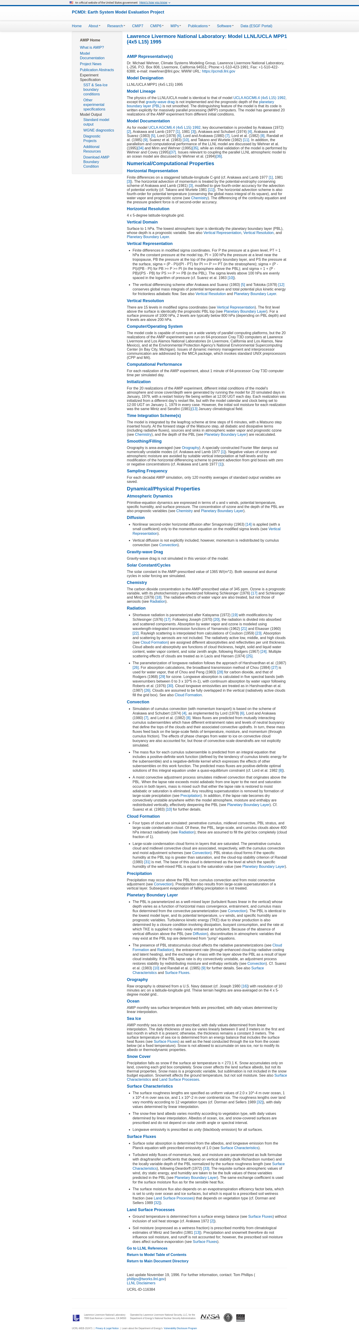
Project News (90, 64)
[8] (261, 136)
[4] (249, 132)
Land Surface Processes (179, 1079)
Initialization (139, 381)
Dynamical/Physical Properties (163, 489)
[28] (219, 672)
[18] (157, 597)
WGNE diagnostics (98, 130)
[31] (146, 862)
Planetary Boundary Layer (148, 237)
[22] (136, 633)
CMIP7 (137, 26)
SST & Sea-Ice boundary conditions (95, 89)
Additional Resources (92, 149)
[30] (169, 686)
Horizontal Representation (152, 171)
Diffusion (136, 517)
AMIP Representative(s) (150, 56)
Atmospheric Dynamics (150, 496)
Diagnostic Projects (92, 138)
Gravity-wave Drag (145, 552)
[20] (216, 619)
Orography (190, 448)
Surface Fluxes (177, 973)
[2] (129, 132)
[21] (243, 629)
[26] (136, 667)
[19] (234, 615)
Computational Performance (154, 364)
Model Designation (145, 78)
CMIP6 (157, 26)
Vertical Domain (142, 222)
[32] (259, 1102)
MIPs (176, 26)
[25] (248, 656)
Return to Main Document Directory (157, 1261)
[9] (144, 140)
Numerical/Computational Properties (170, 163)
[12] (280, 285)
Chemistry (199, 198)
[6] (178, 136)
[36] (219, 156)
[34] (140, 148)
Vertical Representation (222, 233)
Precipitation (190, 796)
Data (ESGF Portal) (256, 26)
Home (77, 26)
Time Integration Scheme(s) (154, 415)
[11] (245, 140)
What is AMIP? (92, 47)
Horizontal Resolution (148, 209)
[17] (253, 593)
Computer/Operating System (155, 326)
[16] (243, 986)
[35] (195, 148)
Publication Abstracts (97, 70)
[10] (185, 140)
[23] (257, 633)
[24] (263, 651)
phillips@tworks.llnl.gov (146, 1279)
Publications (199, 26)
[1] (177, 132)
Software (225, 26)
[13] (194, 409)
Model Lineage (141, 91)
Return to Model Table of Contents (156, 1255)
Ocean (133, 1001)
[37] (173, 152)
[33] (205, 1168)
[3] (192, 132)
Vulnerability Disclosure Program (180, 1328)
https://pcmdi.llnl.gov (218, 71)
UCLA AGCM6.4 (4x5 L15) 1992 (259, 98)
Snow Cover (139, 1056)
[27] (273, 667)
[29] (161, 677)
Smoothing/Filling (144, 441)
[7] (226, 136)
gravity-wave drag (160, 102)
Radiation (158, 601)
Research (116, 26)
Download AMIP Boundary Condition (96, 161)
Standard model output (96, 122)
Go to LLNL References (147, 1248)
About (95, 26)
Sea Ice (134, 1018)
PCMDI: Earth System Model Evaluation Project (118, 12)
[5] (152, 136)
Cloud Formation (154, 642)
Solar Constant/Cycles (149, 565)
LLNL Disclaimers (141, 1283)
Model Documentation (92, 55)
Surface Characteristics (150, 1086)
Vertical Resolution (258, 233)
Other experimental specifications (94, 104)
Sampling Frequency (147, 471)
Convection (168, 545)
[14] (248, 524)
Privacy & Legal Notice (107, 1328)
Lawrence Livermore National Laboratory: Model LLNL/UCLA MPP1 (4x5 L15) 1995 (207, 39)
